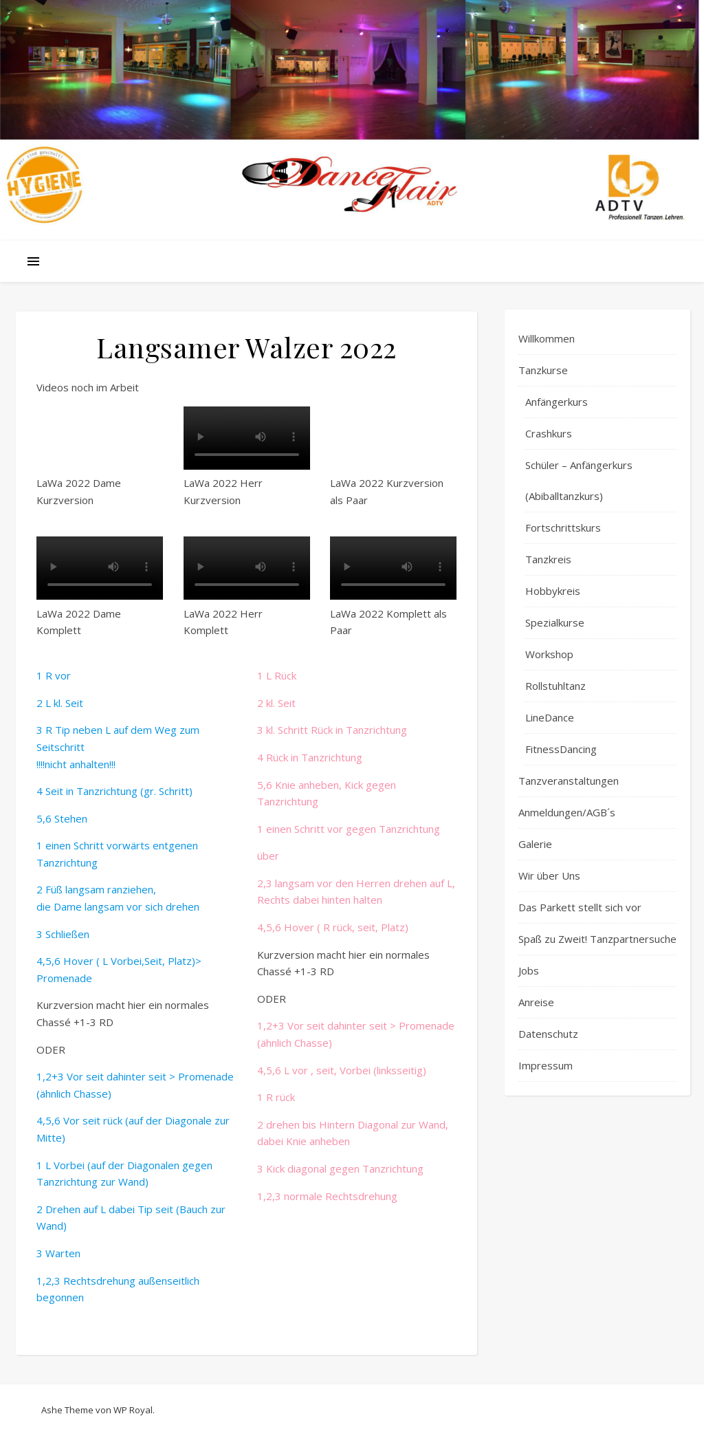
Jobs (528, 970)
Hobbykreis (552, 591)
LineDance (549, 717)
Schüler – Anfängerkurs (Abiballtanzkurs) (578, 480)
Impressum (545, 1065)
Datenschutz (548, 1034)
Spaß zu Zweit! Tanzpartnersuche (597, 939)
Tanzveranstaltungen (568, 780)
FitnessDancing (561, 749)
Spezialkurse (554, 622)
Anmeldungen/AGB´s (566, 812)
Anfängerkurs (556, 402)
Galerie (535, 844)
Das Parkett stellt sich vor (579, 907)
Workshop (549, 654)
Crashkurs (548, 433)
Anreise (536, 1002)
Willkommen (546, 338)
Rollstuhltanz (555, 686)
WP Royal (133, 1410)
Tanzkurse (543, 370)
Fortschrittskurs (563, 527)
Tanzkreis (548, 559)
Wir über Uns (549, 875)
